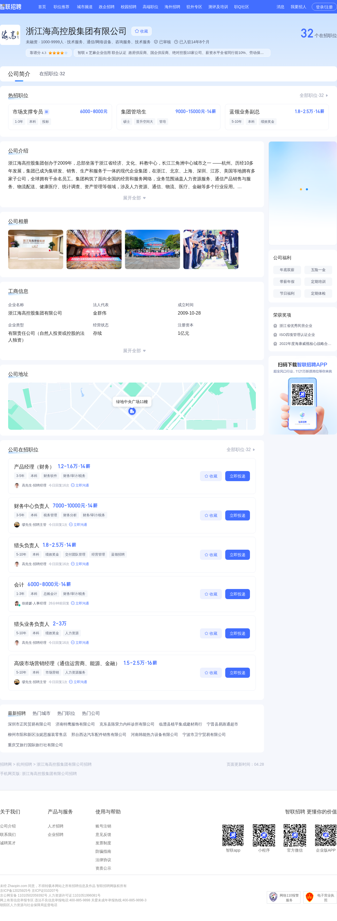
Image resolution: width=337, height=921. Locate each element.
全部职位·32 (312, 95)
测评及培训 (218, 6)
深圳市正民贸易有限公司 (29, 724)
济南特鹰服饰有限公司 (75, 724)
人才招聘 (55, 826)
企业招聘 (55, 834)
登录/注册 (324, 7)
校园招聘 (128, 6)
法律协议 (103, 860)
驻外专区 (194, 6)
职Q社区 (241, 6)
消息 (280, 6)
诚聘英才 (8, 843)
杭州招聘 (24, 764)
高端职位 (150, 6)
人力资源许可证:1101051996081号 (74, 895)
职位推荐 (61, 6)
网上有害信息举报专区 (17, 900)
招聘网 (6, 764)
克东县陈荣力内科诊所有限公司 (126, 724)
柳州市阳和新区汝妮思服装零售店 (37, 734)
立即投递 (237, 476)
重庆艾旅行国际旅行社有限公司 (35, 745)
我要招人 (298, 6)
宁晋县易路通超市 (222, 724)
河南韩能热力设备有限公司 (154, 734)
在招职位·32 (52, 73)
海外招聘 (172, 6)
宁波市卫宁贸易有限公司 (204, 734)
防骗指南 (103, 851)
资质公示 (103, 868)
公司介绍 (8, 826)
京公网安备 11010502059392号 (23, 895)
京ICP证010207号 (45, 891)
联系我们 (8, 834)
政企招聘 (107, 6)
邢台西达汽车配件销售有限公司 (98, 734)
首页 (42, 6)
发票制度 (103, 843)
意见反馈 (103, 834)
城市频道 (85, 6)
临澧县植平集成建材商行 (180, 724)
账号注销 (103, 826)
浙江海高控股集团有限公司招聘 (49, 773)
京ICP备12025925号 (15, 891)
